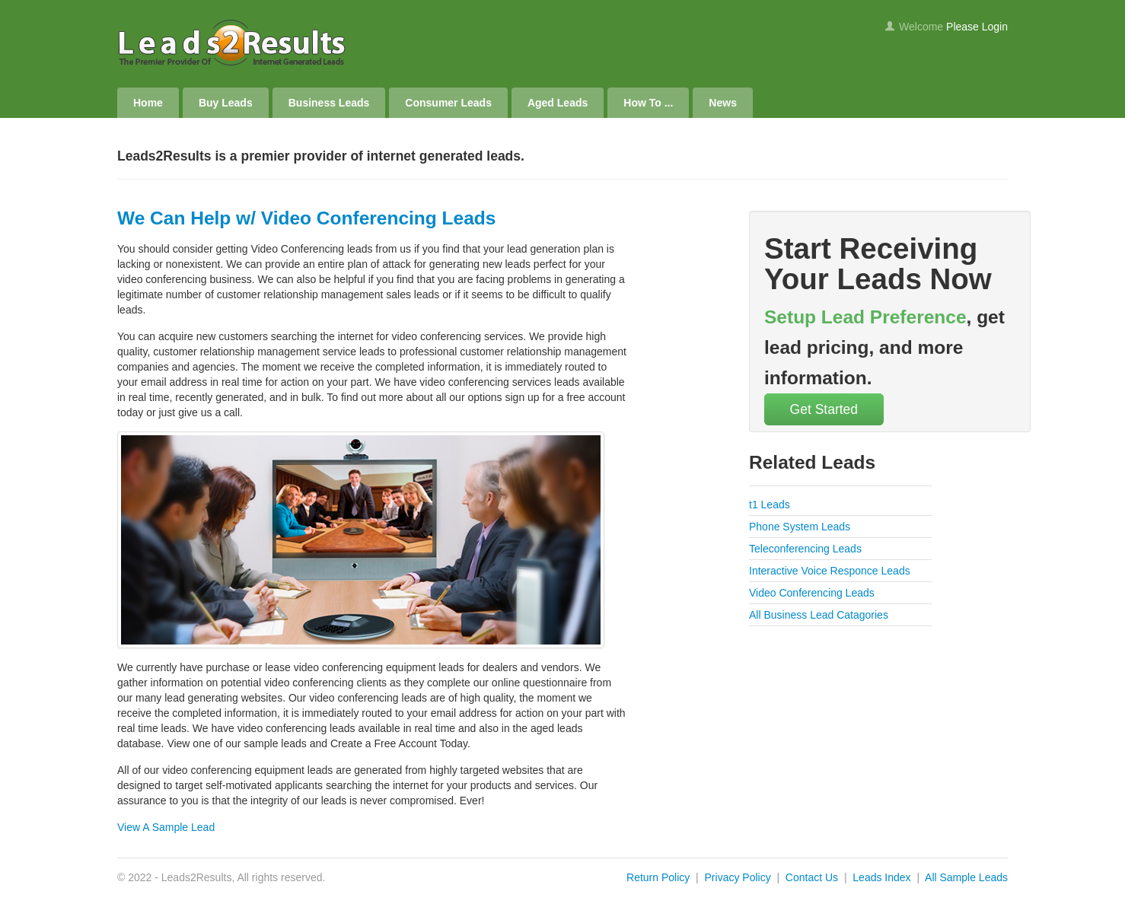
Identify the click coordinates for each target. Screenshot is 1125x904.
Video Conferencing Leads (812, 593)
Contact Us (812, 877)
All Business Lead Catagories (818, 615)
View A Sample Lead (166, 827)
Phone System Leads (799, 526)
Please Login (977, 27)
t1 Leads (769, 504)
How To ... (648, 103)
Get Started (824, 409)
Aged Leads (557, 103)
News (723, 103)
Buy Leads (226, 103)
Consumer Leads (448, 103)
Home (148, 103)
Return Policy (658, 877)
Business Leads (329, 103)
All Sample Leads (966, 877)
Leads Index (881, 877)
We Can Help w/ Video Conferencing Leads (306, 218)
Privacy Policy (738, 877)
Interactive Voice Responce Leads (829, 571)
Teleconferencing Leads (805, 549)
